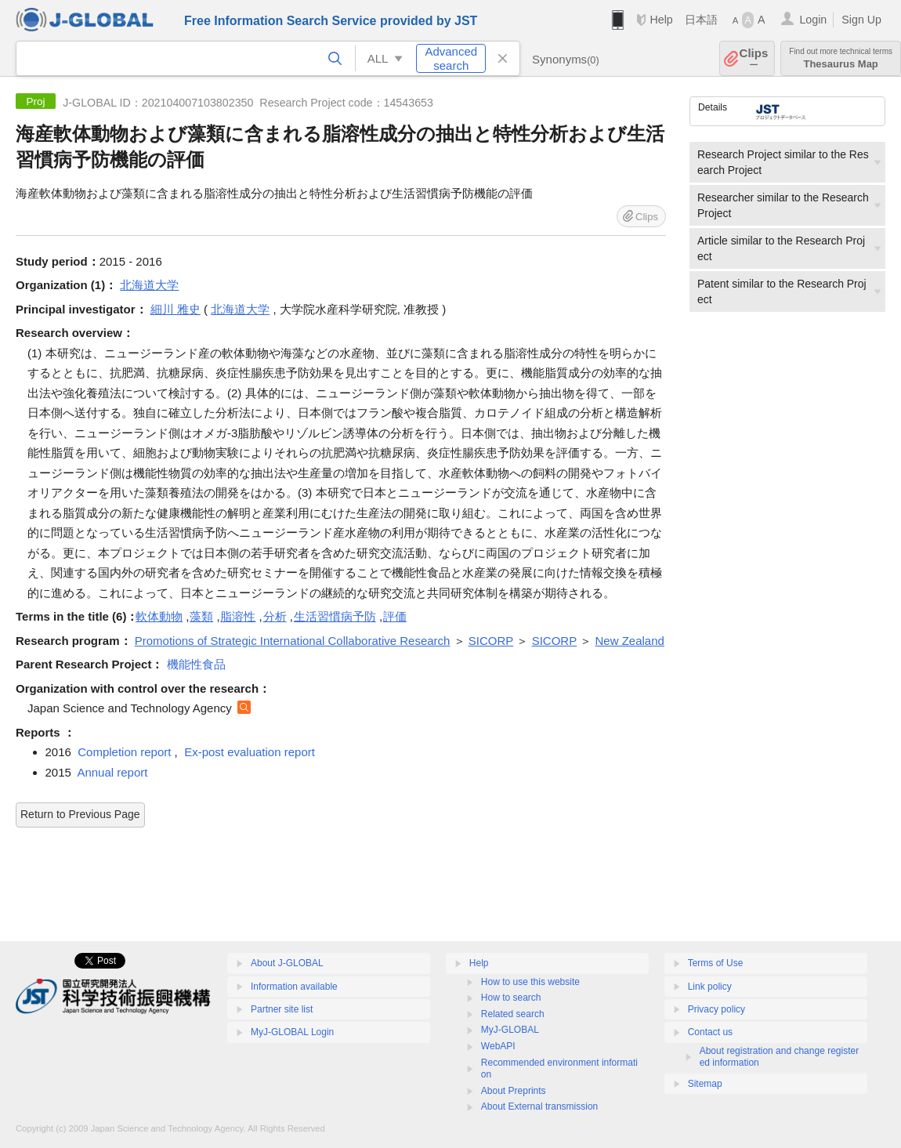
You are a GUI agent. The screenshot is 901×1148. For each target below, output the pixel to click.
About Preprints (513, 1090)
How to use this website (530, 981)
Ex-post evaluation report (249, 752)
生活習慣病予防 (335, 616)
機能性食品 (196, 664)
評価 (395, 616)
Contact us (710, 1032)
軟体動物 (159, 616)
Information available (294, 986)
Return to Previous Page (80, 814)
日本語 (701, 19)
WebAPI (498, 1046)
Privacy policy (716, 1009)
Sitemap (705, 1083)
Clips (754, 58)
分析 (275, 616)
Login (813, 19)
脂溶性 (237, 616)
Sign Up (861, 19)
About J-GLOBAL (287, 963)
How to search (511, 997)
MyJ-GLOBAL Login (292, 1032)
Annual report (112, 772)
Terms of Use (716, 963)
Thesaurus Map (840, 58)
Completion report (124, 752)
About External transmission (539, 1106)
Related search (513, 1014)
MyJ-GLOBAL (510, 1029)
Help (661, 19)
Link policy (710, 986)
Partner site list (282, 1009)
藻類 (201, 616)
